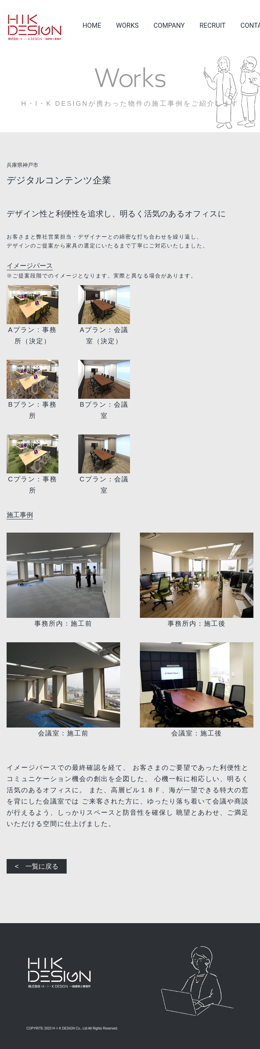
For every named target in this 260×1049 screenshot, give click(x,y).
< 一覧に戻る (36, 866)
